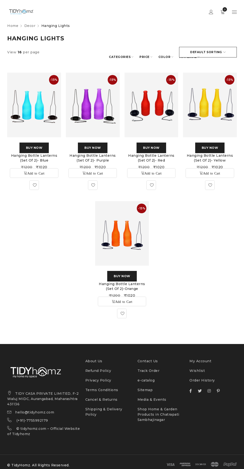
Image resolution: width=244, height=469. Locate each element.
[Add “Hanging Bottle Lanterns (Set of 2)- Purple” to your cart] (93, 167)
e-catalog (146, 375)
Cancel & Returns (101, 394)
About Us (93, 356)
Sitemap (145, 384)
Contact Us (148, 356)
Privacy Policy (98, 375)
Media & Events (152, 394)
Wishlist (197, 365)
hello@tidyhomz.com (34, 407)
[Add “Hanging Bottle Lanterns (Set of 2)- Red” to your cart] (151, 167)
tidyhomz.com (33, 423)
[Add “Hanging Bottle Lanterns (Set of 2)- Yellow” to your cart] (210, 167)
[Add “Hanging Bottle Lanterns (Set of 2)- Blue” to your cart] (34, 167)
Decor (30, 26)
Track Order (149, 365)
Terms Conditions (101, 384)
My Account (200, 356)
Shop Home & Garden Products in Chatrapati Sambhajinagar (158, 409)
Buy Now (34, 142)
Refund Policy (98, 365)
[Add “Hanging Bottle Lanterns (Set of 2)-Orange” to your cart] (122, 296)
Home (12, 26)
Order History (202, 375)
